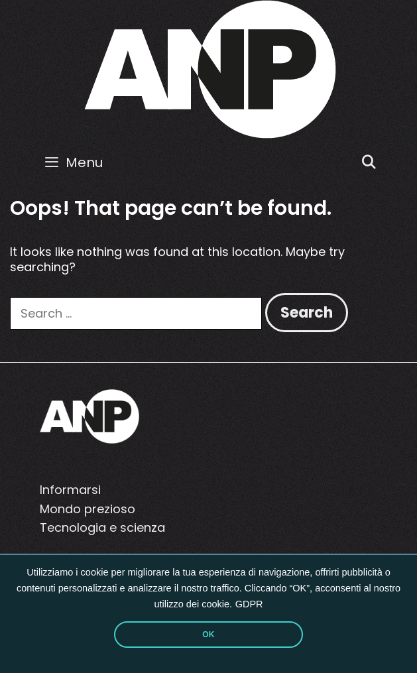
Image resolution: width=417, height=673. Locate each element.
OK (208, 634)
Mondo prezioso (87, 509)
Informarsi (70, 489)
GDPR (249, 604)
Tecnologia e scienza (102, 527)
